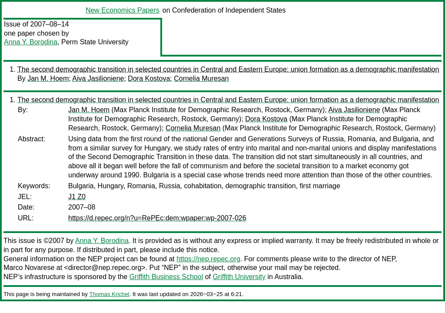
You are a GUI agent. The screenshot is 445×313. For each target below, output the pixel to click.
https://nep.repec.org (208, 259)
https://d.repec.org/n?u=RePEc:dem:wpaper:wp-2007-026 (157, 218)
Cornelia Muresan (201, 78)
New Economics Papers (122, 10)
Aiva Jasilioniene (98, 78)
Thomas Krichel (109, 294)
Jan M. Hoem (48, 78)
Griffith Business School (166, 276)
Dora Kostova (149, 78)
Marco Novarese (28, 267)
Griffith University (239, 276)
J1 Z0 (77, 196)
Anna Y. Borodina (30, 42)
